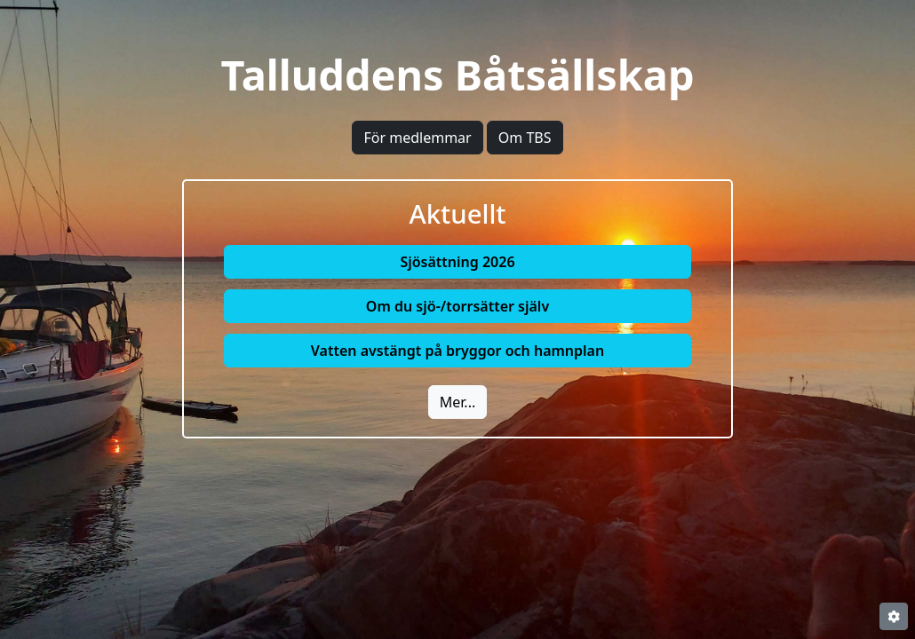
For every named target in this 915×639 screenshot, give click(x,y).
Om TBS (525, 137)
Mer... (457, 402)
